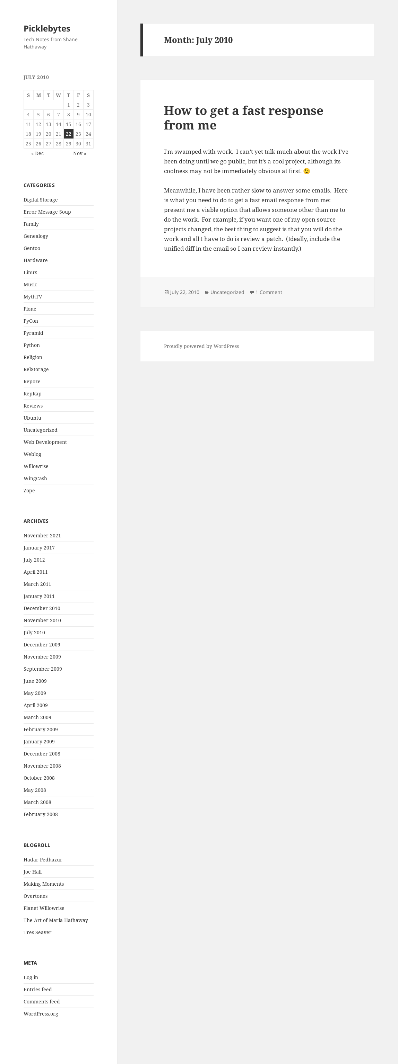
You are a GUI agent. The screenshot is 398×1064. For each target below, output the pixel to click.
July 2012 (34, 559)
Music (30, 284)
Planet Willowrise (44, 908)
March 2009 (37, 717)
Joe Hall (33, 871)
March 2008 (37, 802)
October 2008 (39, 778)
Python (32, 345)
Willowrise (36, 466)
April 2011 (36, 572)
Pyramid (33, 333)
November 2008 (42, 765)
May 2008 (35, 790)
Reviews (33, 405)
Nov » (79, 153)
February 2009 (41, 729)
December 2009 (42, 644)
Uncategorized (41, 430)
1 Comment (269, 292)
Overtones (35, 896)
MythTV (33, 296)
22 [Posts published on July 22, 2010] (68, 134)
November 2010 (42, 620)
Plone (30, 308)
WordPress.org (41, 1013)
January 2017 (39, 547)
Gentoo (32, 248)
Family (31, 224)
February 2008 (41, 814)
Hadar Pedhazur (43, 859)
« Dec (37, 153)
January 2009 (39, 741)
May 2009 (35, 693)
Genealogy (36, 236)
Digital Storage (41, 199)
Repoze (32, 381)
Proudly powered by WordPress (201, 346)
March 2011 (37, 584)
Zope (29, 490)
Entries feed (38, 989)
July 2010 (34, 632)
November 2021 (42, 535)
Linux (30, 272)
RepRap (33, 393)
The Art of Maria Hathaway (56, 920)
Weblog (32, 454)
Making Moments (44, 883)
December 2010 (42, 608)
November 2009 (42, 656)
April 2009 (36, 705)
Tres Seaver (38, 932)
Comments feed (42, 1001)
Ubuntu (32, 417)
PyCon (31, 321)
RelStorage (36, 369)
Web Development (45, 442)
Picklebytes (47, 28)
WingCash (35, 478)
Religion (33, 357)
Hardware (36, 260)
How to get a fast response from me (243, 117)
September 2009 (43, 668)
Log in (31, 977)
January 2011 (39, 596)
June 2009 (35, 681)
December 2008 (42, 753)
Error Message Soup (47, 211)
